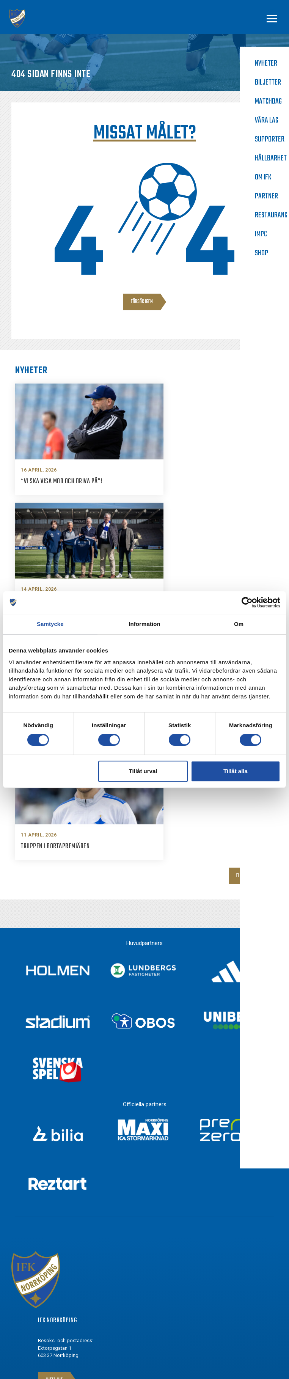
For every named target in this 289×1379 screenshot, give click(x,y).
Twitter (60, 1292)
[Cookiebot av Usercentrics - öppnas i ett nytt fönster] (247, 602)
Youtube (62, 1306)
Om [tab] (238, 624)
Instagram (64, 1278)
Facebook (63, 1264)
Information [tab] (144, 624)
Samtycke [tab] (50, 624)
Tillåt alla (235, 771)
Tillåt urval (143, 771)
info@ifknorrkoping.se (79, 1205)
